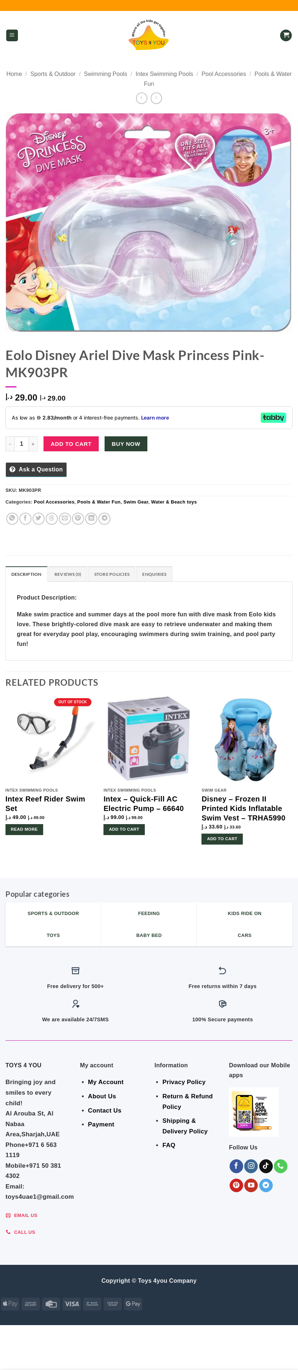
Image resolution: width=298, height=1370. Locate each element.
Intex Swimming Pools (164, 74)
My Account (106, 1083)
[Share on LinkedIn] (91, 519)
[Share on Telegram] (104, 519)
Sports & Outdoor (53, 74)
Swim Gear (135, 502)
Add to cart (71, 444)
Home (14, 74)
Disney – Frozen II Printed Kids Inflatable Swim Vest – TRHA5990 (243, 809)
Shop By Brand (254, 1352)
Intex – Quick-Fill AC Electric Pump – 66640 (143, 805)
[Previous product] (156, 98)
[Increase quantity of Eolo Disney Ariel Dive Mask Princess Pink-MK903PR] (33, 443)
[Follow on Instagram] (251, 1167)
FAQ (168, 1146)
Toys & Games (100, 1357)
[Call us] (280, 1167)
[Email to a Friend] (65, 519)
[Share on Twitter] (39, 519)
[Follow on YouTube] (251, 1186)
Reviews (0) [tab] (71, 574)
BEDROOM (70, 1352)
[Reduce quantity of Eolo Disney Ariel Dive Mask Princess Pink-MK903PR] (9, 443)
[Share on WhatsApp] (12, 519)
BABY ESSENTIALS (137, 1352)
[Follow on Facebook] (236, 1167)
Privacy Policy (183, 1083)
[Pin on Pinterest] (78, 519)
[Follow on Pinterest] (236, 1186)
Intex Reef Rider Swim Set (45, 805)
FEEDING (99, 1352)
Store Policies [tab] (117, 574)
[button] (12, 36)
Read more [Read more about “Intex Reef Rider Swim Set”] (24, 830)
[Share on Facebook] (25, 519)
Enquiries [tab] (161, 574)
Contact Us (105, 1111)
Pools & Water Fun (98, 502)
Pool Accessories (223, 74)
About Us (102, 1097)
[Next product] (141, 98)
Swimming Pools (105, 74)
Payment (101, 1125)
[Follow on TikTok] (266, 1167)
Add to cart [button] (124, 830)
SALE (28, 1352)
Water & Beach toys (174, 502)
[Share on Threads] (52, 519)
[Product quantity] (21, 443)
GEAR (46, 1352)
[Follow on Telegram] (266, 1186)
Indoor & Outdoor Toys (197, 1352)
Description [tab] (27, 574)
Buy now (126, 444)
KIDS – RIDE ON (143, 1357)
